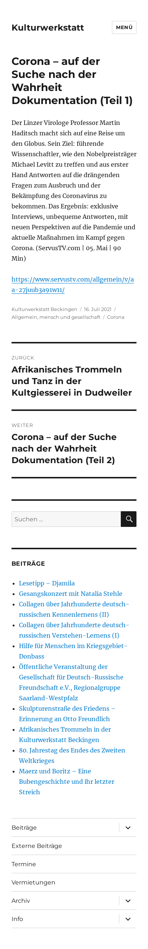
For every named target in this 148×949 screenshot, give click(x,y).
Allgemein (24, 317)
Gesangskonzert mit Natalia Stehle (70, 593)
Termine (24, 864)
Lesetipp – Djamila (47, 583)
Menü (124, 27)
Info (17, 919)
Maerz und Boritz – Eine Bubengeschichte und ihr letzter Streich (66, 781)
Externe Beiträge (37, 845)
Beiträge (24, 827)
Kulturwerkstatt (48, 27)
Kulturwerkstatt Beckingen (44, 309)
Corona (116, 317)
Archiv (21, 900)
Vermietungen (33, 882)
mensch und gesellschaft (69, 317)
